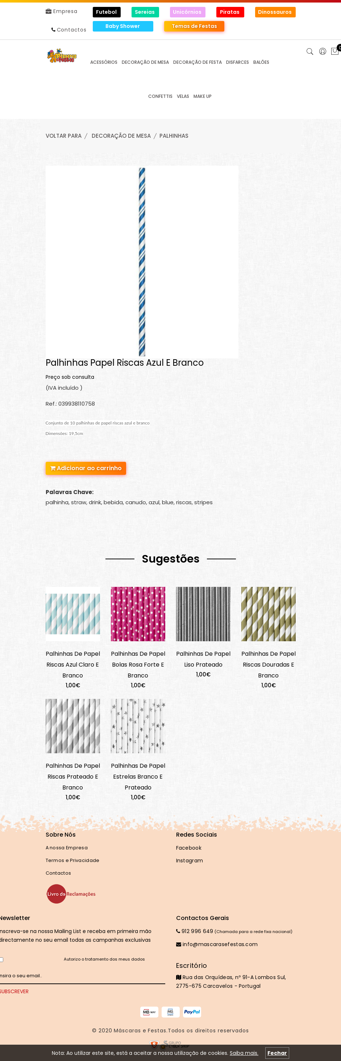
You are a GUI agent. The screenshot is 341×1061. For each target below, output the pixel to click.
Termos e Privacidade (73, 860)
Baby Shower (123, 26)
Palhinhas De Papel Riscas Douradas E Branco (268, 665)
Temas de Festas (194, 26)
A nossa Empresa (67, 848)
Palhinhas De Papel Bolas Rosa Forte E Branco (138, 665)
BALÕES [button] (261, 62)
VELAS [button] (183, 96)
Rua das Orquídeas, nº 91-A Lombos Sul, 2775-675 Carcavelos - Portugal (236, 975)
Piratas (230, 12)
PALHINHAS (173, 136)
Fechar (277, 1053)
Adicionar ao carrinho (86, 468)
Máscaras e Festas (140, 1030)
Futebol (107, 12)
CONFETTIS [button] (160, 96)
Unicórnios (188, 12)
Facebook (188, 847)
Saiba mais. (244, 1053)
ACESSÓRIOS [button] (103, 62)
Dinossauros (275, 12)
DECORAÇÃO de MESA (121, 136)
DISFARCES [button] (237, 62)
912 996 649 (194, 931)
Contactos (72, 29)
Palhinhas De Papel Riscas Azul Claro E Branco (73, 665)
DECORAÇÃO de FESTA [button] (197, 62)
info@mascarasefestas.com (217, 944)
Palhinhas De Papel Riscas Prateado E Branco (73, 777)
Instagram (189, 860)
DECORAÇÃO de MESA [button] (145, 62)
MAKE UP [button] (203, 96)
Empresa (62, 11)
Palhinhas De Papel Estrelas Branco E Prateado (138, 777)
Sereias (145, 12)
